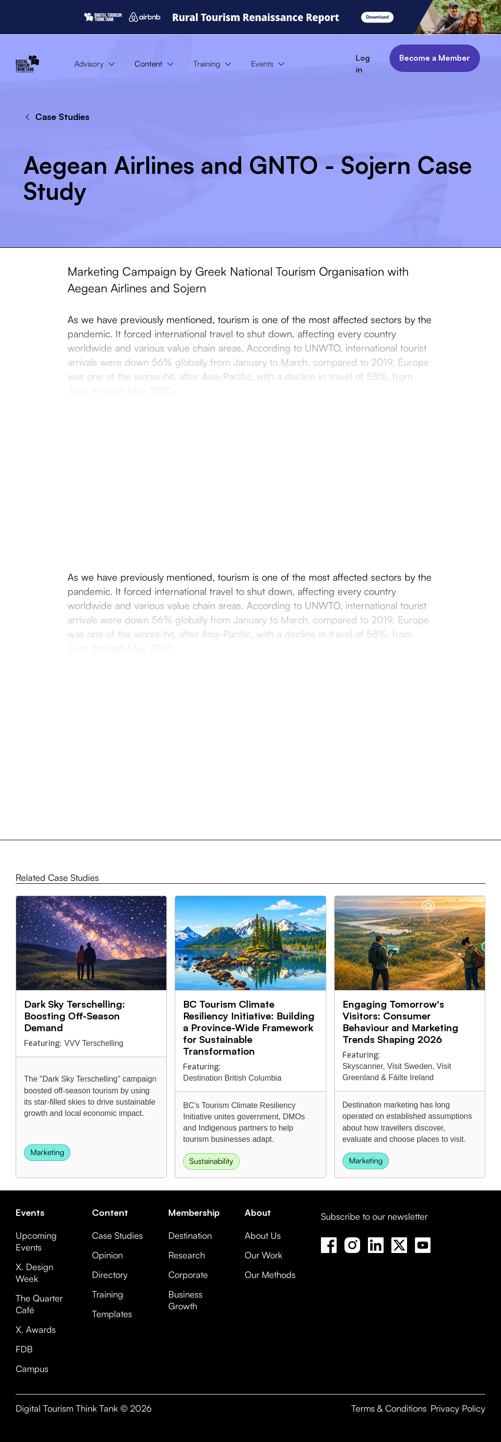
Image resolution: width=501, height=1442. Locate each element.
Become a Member (434, 58)
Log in (363, 63)
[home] (27, 63)
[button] (96, 64)
